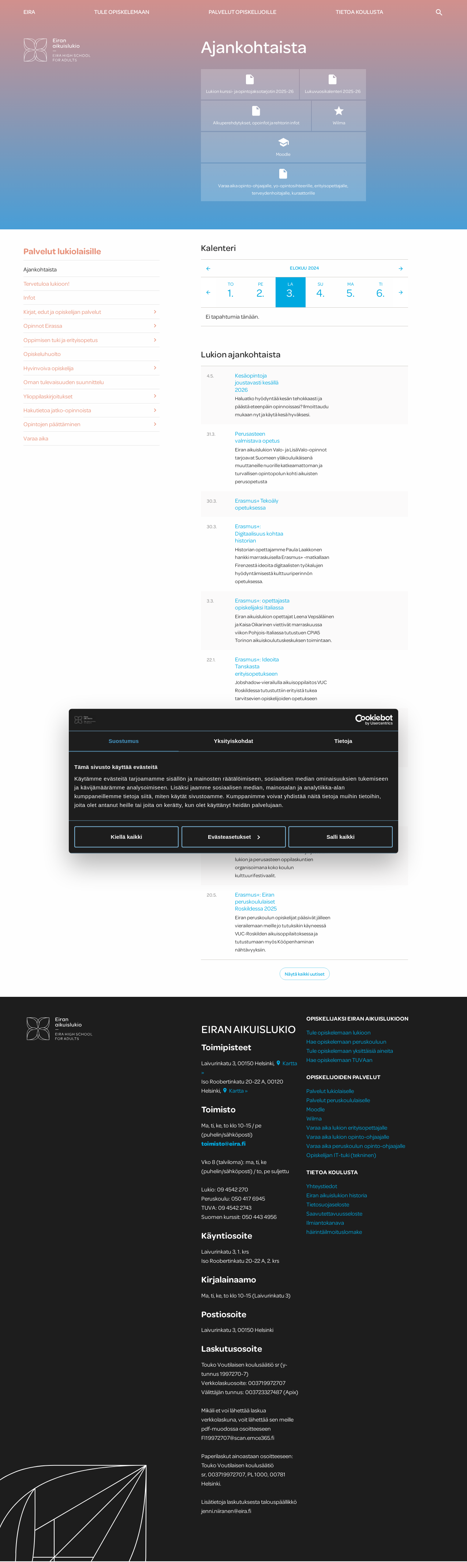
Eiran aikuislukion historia (336, 1196)
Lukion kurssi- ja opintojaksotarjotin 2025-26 (250, 84)
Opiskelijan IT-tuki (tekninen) (341, 1156)
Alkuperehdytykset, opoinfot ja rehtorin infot (256, 115)
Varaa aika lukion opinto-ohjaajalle (347, 1137)
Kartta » (235, 1091)
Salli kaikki (340, 836)
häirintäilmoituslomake (334, 1232)
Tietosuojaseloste (327, 1205)
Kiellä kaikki (126, 836)
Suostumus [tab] (124, 741)
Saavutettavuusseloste (334, 1214)
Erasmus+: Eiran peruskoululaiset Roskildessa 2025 (256, 902)
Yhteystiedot (321, 1187)
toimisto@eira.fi (223, 1144)
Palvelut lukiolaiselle (330, 1092)
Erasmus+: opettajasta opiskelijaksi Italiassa (262, 604)
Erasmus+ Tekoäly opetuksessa (256, 504)
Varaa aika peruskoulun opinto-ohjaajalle (355, 1146)
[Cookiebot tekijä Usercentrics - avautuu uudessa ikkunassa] (361, 719)
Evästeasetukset (234, 836)
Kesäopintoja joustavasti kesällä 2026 (257, 383)
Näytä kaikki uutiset (305, 974)
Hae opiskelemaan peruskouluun (346, 1042)
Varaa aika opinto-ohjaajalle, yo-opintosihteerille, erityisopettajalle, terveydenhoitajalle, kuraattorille (283, 182)
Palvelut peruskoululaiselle (338, 1101)
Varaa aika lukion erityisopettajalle (346, 1128)
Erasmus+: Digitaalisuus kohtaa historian (259, 534)
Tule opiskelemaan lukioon (338, 1033)
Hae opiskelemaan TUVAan (339, 1060)
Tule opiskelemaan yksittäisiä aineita (349, 1051)
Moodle (283, 147)
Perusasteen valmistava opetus (257, 437)
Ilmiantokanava (325, 1223)
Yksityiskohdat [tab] (233, 741)
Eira (29, 12)
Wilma (339, 115)
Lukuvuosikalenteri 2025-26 (333, 84)
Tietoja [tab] (343, 741)
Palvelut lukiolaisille (62, 252)
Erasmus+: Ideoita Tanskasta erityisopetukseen (257, 667)
